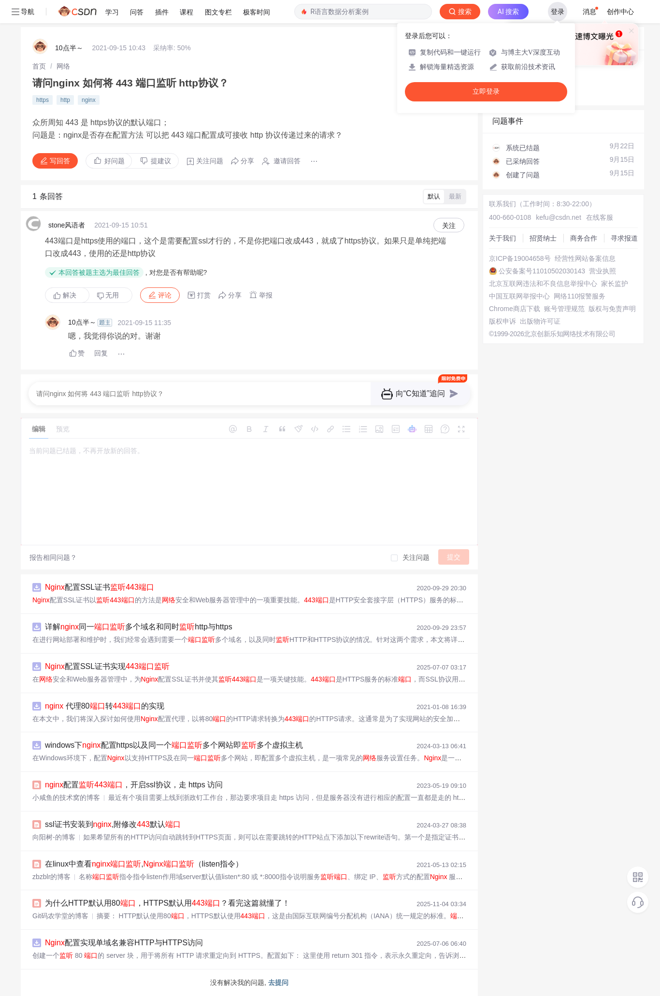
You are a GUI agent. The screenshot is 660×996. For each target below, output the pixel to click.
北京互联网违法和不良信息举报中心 (543, 283)
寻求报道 (624, 238)
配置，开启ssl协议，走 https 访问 (134, 785)
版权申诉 (502, 321)
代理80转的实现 (104, 706)
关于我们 (502, 238)
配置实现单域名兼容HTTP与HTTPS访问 (124, 943)
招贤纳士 (543, 238)
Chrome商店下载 (514, 309)
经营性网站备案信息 (585, 258)
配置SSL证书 (99, 587)
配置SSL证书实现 (107, 666)
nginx (89, 100)
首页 (39, 66)
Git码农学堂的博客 (60, 916)
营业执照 (602, 271)
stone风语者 (66, 225)
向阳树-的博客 (53, 837)
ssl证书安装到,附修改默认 (113, 824)
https (42, 100)
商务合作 (583, 238)
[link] (39, 66)
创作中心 (620, 11)
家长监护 (614, 283)
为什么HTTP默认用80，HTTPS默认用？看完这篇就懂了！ (167, 903)
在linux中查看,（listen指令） (144, 864)
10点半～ (69, 48)
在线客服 (599, 217)
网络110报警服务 (579, 296)
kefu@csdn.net (558, 217)
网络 (63, 66)
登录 (557, 11)
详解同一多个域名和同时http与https (138, 627)
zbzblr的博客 (51, 877)
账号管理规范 (564, 309)
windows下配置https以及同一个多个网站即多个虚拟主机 (174, 745)
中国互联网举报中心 (519, 296)
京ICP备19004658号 (520, 258)
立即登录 (486, 91)
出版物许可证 (540, 321)
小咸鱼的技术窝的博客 (66, 797)
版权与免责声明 (612, 309)
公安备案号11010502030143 (542, 271)
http (65, 100)
